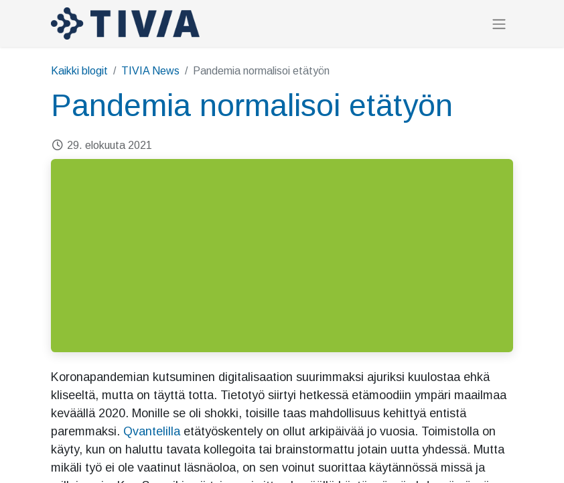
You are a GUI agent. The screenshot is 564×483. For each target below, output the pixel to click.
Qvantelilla (151, 431)
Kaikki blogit (79, 70)
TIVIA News (150, 70)
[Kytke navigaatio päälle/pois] (499, 23)
